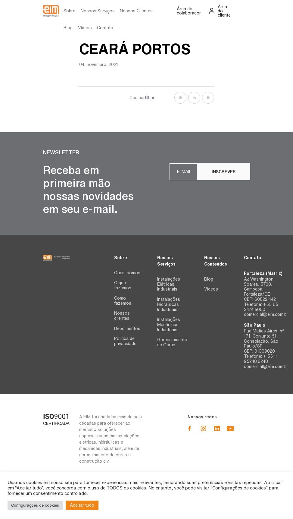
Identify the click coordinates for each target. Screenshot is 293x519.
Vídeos (85, 28)
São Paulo (254, 325)
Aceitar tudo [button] (82, 505)
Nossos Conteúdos (215, 261)
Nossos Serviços (98, 11)
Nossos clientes (122, 315)
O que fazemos (122, 285)
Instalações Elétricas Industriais (168, 284)
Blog (68, 28)
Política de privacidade (125, 341)
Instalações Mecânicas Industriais (168, 324)
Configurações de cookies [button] (35, 505)
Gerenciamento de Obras (172, 342)
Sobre (69, 11)
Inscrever (224, 172)
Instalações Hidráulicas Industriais (168, 304)
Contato (105, 28)
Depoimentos (127, 328)
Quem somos (127, 273)
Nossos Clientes (136, 11)
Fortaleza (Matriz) (263, 273)
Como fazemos (122, 300)
